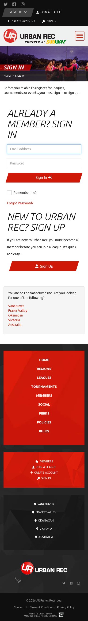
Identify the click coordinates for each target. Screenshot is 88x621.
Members (44, 396)
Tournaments (44, 387)
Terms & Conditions (42, 607)
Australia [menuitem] (14, 325)
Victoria (44, 529)
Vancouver (44, 504)
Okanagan (44, 520)
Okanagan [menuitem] (15, 315)
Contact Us (21, 607)
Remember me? (25, 193)
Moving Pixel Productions (40, 615)
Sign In (49, 21)
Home (7, 75)
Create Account (21, 21)
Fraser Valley (44, 512)
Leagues (44, 378)
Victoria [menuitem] (14, 320)
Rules (44, 431)
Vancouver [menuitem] (16, 306)
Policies (44, 422)
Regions (44, 369)
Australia (44, 537)
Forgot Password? (20, 203)
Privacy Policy (65, 607)
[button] (18, 12)
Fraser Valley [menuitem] (17, 311)
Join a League (44, 467)
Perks (44, 413)
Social (44, 405)
